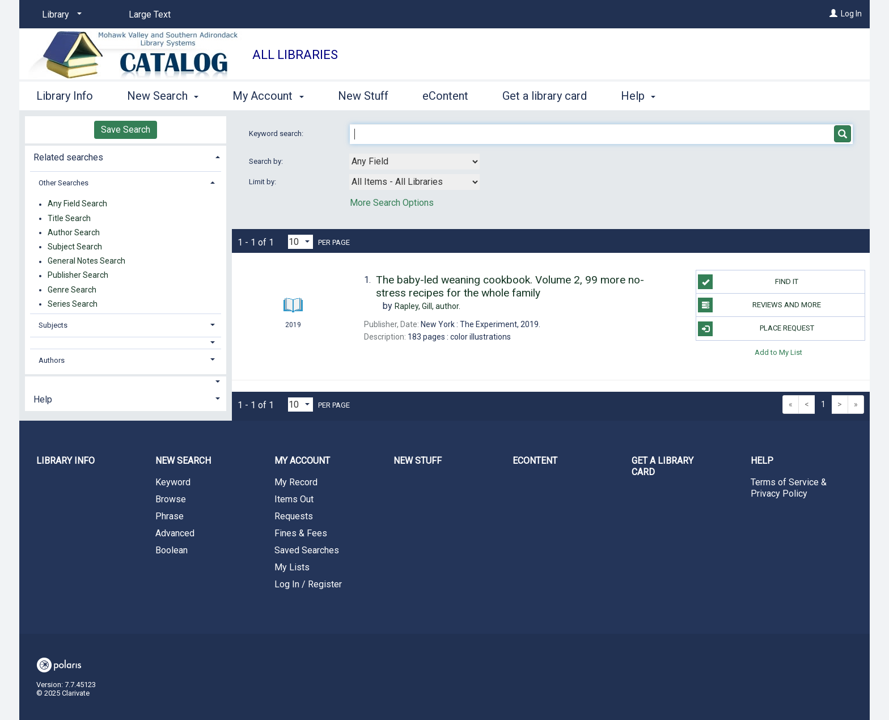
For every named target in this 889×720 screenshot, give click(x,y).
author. (427, 306)
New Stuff (363, 96)
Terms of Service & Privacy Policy (789, 488)
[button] (126, 343)
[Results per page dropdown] (300, 242)
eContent (445, 96)
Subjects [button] (53, 325)
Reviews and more (759, 305)
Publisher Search (78, 275)
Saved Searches (306, 550)
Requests (293, 516)
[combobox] (414, 162)
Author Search (74, 232)
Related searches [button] (68, 157)
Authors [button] (52, 360)
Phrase (169, 516)
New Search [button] (162, 96)
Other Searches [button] (63, 183)
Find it (748, 281)
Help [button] (638, 96)
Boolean (171, 550)
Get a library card (544, 96)
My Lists (292, 567)
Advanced (174, 533)
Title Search (69, 218)
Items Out (294, 499)
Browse (170, 499)
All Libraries (295, 55)
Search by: (267, 161)
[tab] (125, 156)
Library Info (64, 96)
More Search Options (392, 202)
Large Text (150, 14)
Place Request (756, 328)
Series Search (73, 303)
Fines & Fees (300, 533)
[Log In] (833, 13)
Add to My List (778, 352)
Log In (851, 13)
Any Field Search (77, 204)
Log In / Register (308, 584)
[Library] (59, 14)
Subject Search (75, 246)
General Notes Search (86, 261)
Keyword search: (277, 133)
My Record (296, 482)
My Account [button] (267, 96)
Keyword (172, 482)
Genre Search (72, 289)
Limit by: (263, 181)
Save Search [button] (125, 129)
